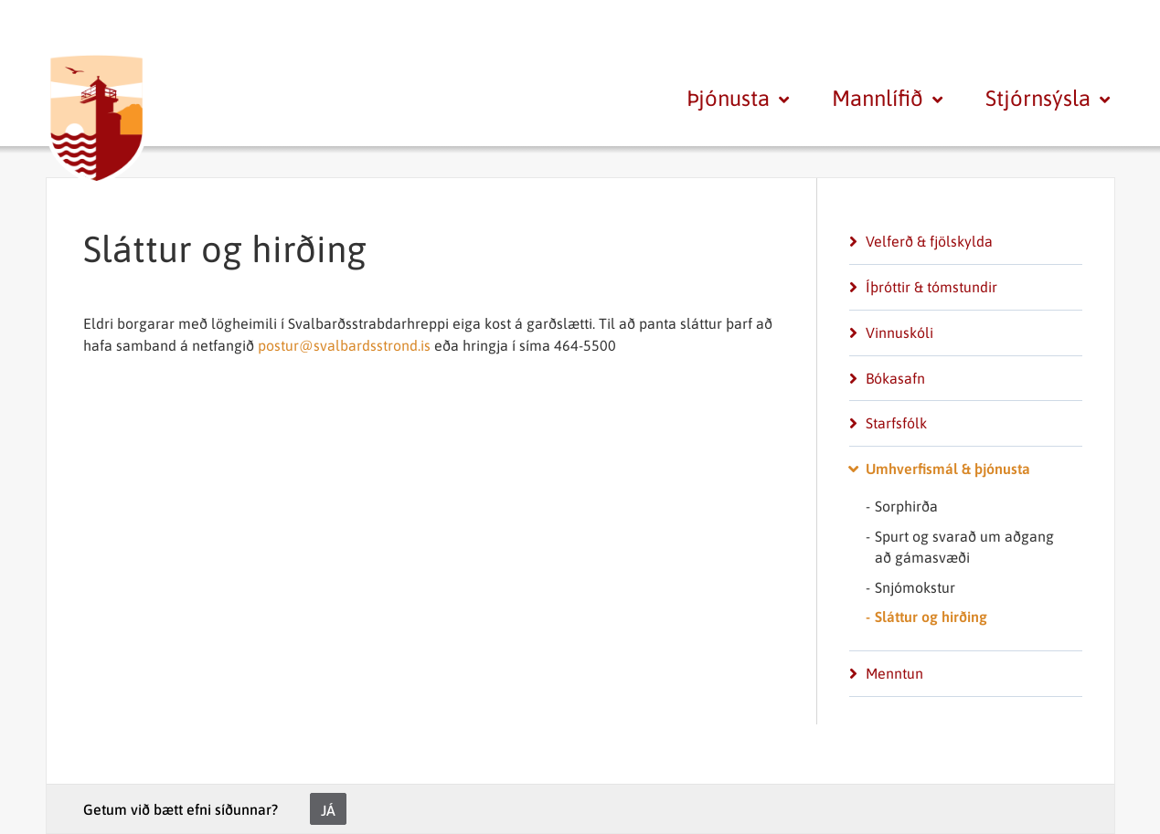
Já (328, 810)
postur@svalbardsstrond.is (346, 345)
